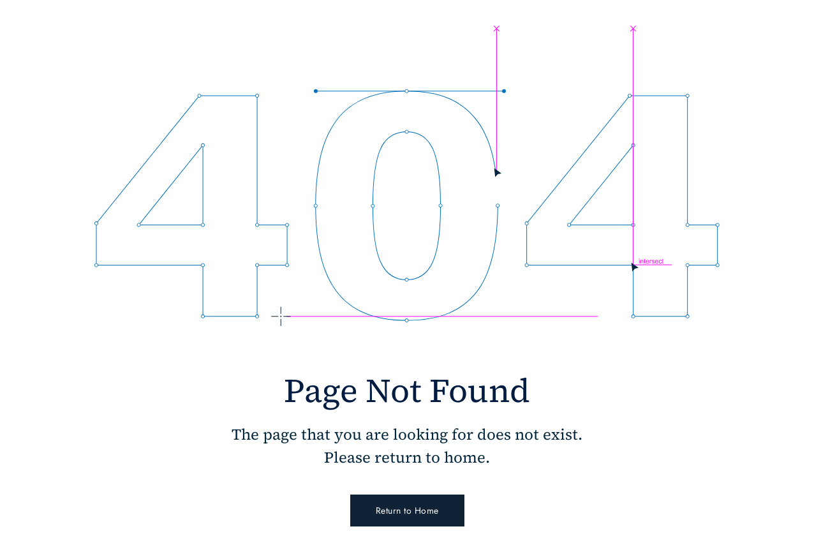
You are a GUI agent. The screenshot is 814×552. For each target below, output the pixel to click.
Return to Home (407, 510)
